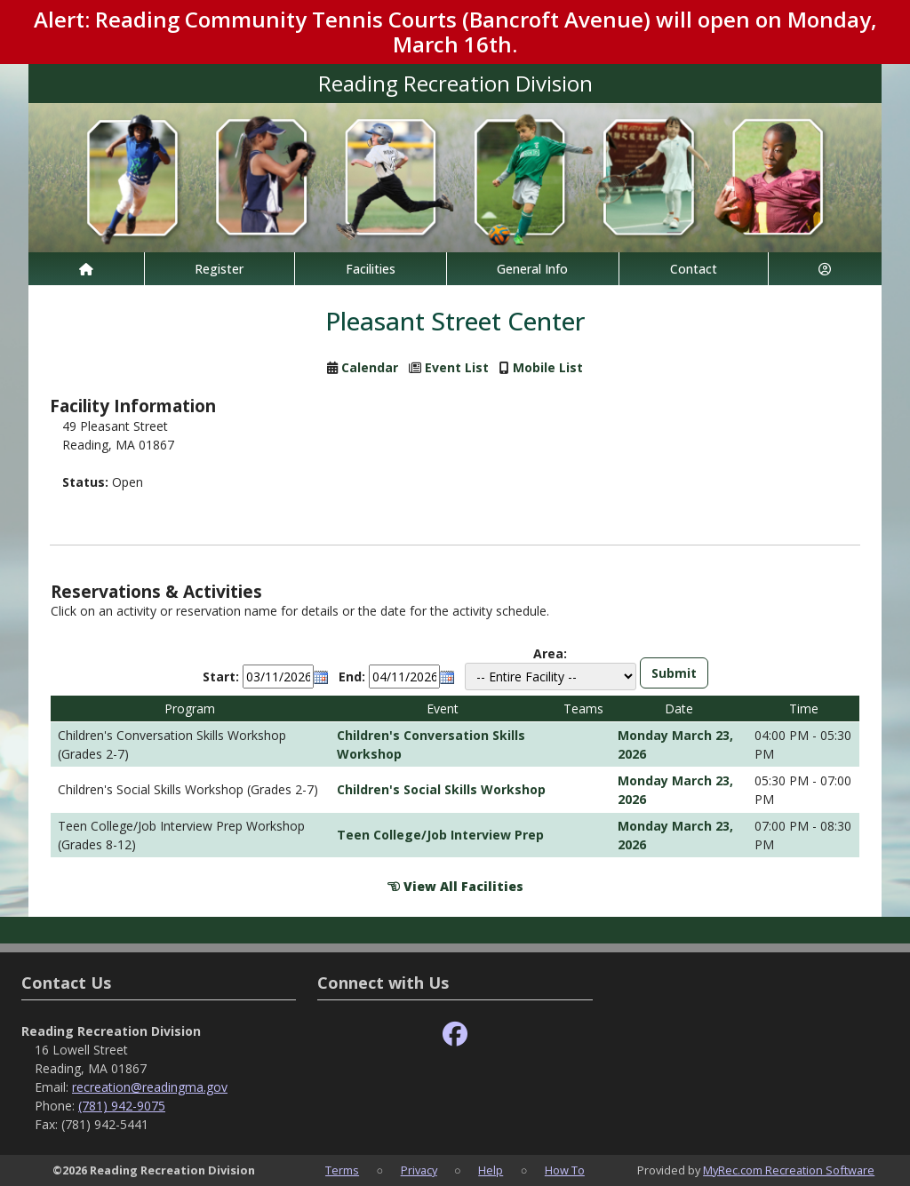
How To (565, 1170)
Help (490, 1170)
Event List (457, 367)
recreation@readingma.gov (150, 1087)
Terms (342, 1170)
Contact (693, 268)
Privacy (419, 1170)
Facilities (370, 268)
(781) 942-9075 (121, 1105)
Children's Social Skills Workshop (441, 789)
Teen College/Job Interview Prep (440, 834)
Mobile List (548, 367)
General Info (532, 268)
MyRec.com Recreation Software (788, 1170)
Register (219, 268)
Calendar (369, 367)
